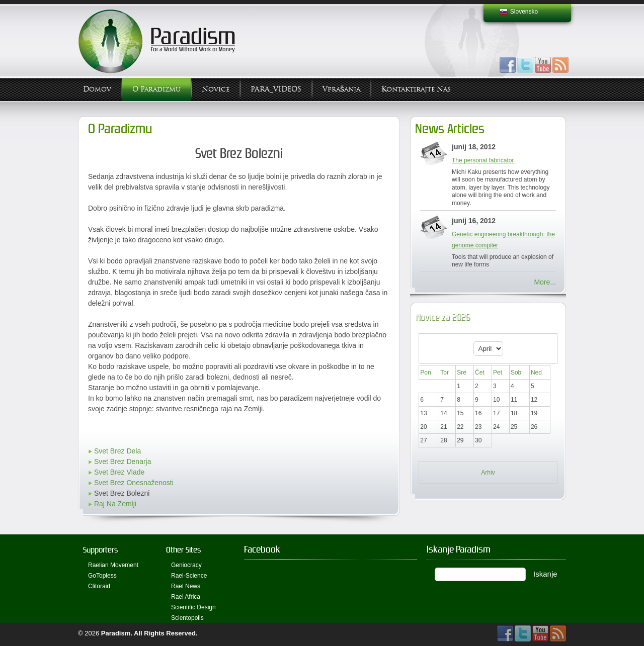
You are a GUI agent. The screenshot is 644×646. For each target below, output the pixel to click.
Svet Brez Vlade (119, 472)
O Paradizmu (156, 89)
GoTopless (102, 575)
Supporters (100, 550)
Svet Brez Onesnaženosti (134, 483)
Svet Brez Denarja (122, 461)
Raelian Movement (113, 565)
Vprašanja (341, 89)
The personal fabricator (483, 160)
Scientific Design (193, 607)
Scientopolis (187, 617)
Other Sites (183, 550)
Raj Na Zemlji (115, 504)
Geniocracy (186, 565)
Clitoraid (99, 586)
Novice (215, 89)
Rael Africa (185, 596)
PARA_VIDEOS (276, 89)
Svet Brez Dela (117, 451)
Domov (97, 89)
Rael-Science (189, 575)
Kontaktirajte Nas (416, 89)
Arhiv (488, 472)
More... (545, 282)
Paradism (116, 633)
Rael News (185, 586)
